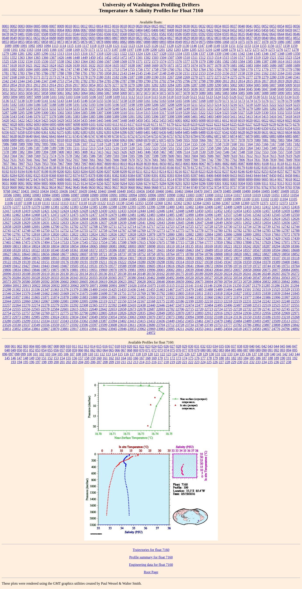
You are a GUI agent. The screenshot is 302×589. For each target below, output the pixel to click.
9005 (265, 179)
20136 (102, 274)
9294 (194, 183)
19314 (179, 262)
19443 (45, 266)
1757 (147, 69)
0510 (60, 34)
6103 (107, 124)
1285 (36, 53)
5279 (249, 109)
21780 (151, 293)
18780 (189, 254)
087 (245, 350)
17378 (208, 238)
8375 (84, 175)
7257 (202, 148)
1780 (296, 69)
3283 (162, 85)
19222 (122, 262)
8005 (92, 164)
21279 (256, 285)
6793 (186, 136)
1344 (249, 53)
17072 (285, 234)
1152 (239, 46)
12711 (112, 226)
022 (141, 346)
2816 (257, 81)
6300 (92, 128)
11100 (246, 199)
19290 (151, 262)
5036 (194, 89)
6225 (233, 124)
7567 (21, 156)
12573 (45, 219)
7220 (131, 148)
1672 (178, 65)
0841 (272, 38)
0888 (147, 42)
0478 (5, 34)
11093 (189, 199)
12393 (131, 207)
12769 (141, 230)
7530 (202, 152)
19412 (16, 266)
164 (123, 358)
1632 (92, 65)
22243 (276, 301)
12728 (208, 226)
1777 (272, 69)
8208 (115, 171)
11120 (92, 203)
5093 (6, 97)
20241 (247, 274)
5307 (99, 112)
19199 (93, 262)
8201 (68, 171)
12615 (189, 219)
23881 (64, 329)
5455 (170, 120)
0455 (257, 30)
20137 (112, 274)
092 (276, 350)
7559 (296, 152)
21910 (151, 297)
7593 (115, 156)
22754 (6, 313)
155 (68, 358)
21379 (74, 289)
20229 (237, 274)
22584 (54, 309)
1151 (232, 46)
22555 (16, 309)
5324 (217, 112)
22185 (170, 301)
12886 (228, 234)
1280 (13, 53)
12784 (256, 230)
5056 (29, 93)
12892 (256, 234)
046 (288, 346)
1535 (36, 61)
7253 (186, 148)
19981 (131, 270)
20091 (295, 270)
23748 (199, 325)
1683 (249, 65)
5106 (92, 97)
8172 (194, 167)
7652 (68, 160)
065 (111, 350)
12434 (131, 211)
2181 (107, 77)
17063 (276, 234)
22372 (103, 305)
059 (74, 350)
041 (258, 346)
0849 (280, 38)
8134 (44, 167)
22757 (26, 313)
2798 (202, 81)
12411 (256, 207)
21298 (6, 289)
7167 (272, 144)
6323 (186, 128)
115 (120, 354)
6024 (280, 120)
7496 (178, 152)
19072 (228, 258)
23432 (151, 321)
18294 (275, 246)
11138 (120, 203)
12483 (151, 215)
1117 (85, 46)
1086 (280, 42)
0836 (241, 38)
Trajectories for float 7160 (151, 550)
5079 (194, 93)
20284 (16, 278)
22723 (208, 309)
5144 (68, 101)
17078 (295, 234)
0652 (36, 38)
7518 (194, 152)
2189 (147, 77)
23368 (93, 321)
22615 (74, 309)
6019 (241, 120)
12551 (6, 219)
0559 (84, 34)
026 (166, 346)
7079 (249, 140)
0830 (194, 38)
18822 (256, 254)
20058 (247, 270)
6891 (21, 140)
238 (288, 362)
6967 (131, 140)
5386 (99, 116)
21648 (35, 293)
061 (86, 350)
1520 (265, 57)
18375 (103, 250)
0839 (257, 38)
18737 (122, 254)
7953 (45, 164)
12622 (256, 219)
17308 (141, 238)
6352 (272, 128)
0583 (170, 34)
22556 (26, 309)
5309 (115, 112)
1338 (210, 53)
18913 (55, 258)
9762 (265, 187)
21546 (6, 293)
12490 (189, 215)
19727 (256, 266)
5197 (123, 105)
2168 (13, 77)
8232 (217, 171)
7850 (296, 160)
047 (294, 346)
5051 (296, 89)
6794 (194, 136)
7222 (147, 148)
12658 (6, 226)
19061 (180, 258)
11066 (66, 199)
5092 (296, 93)
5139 (29, 101)
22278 (45, 305)
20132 (73, 274)
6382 (76, 132)
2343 (13, 81)
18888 (45, 258)
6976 (170, 140)
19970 (112, 270)
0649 (13, 38)
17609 (131, 242)
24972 (151, 333)
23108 (218, 317)
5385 (92, 116)
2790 (147, 81)
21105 (161, 285)
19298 (160, 262)
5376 (36, 116)
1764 (202, 69)
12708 (93, 226)
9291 (178, 183)
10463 (179, 191)
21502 (256, 289)
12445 (151, 211)
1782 (13, 73)
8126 (13, 167)
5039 (217, 89)
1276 (279, 50)
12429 (93, 211)
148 (25, 358)
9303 (233, 183)
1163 (29, 50)
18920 (64, 258)
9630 (29, 187)
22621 (83, 309)
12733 (237, 226)
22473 (179, 305)
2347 (44, 81)
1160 (6, 50)
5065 (92, 93)
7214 (99, 148)
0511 (68, 34)
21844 (285, 293)
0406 (154, 30)
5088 (265, 93)
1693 (21, 69)
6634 (288, 132)
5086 (249, 93)
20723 (237, 281)
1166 (53, 50)
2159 (249, 73)
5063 (76, 93)
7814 (249, 160)
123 (168, 354)
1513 (210, 57)
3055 (99, 85)
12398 (160, 207)
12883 (199, 234)
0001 (5, 26)
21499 (237, 289)
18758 (151, 254)
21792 (160, 293)
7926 (37, 164)
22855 (170, 313)
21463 (160, 289)
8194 (21, 171)
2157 (233, 73)
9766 (296, 187)
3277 (115, 85)
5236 (84, 109)
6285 (68, 128)
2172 (44, 77)
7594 (123, 156)
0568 (123, 34)
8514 (170, 179)
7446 (147, 152)
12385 (93, 207)
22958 (276, 313)
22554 (6, 309)
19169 (54, 262)
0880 (107, 42)
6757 (170, 136)
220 (178, 362)
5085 (241, 93)
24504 (227, 329)
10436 (63, 191)
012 (80, 346)
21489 (218, 289)
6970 (147, 140)
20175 (179, 274)
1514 (217, 57)
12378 (26, 207)
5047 (265, 89)
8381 (107, 175)
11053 (285, 195)
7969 (68, 164)
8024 (131, 164)
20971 (93, 285)
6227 (249, 124)
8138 (52, 167)
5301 (52, 112)
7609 (225, 156)
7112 (92, 144)
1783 (21, 73)
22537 (285, 305)
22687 (151, 309)
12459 (285, 211)
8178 (233, 167)
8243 (233, 171)
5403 (210, 116)
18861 (7, 258)
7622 (5, 160)
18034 (55, 246)
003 (25, 346)
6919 (68, 140)
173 (178, 358)
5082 (217, 93)
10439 (82, 191)
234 (264, 362)
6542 (225, 132)
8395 (186, 175)
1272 (248, 50)
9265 (131, 183)
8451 (280, 175)
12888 (237, 234)
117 (132, 354)
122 (162, 354)
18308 (6, 250)
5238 (99, 109)
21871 (45, 297)
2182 (115, 77)
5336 (5, 116)
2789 (139, 81)
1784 (29, 73)
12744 (295, 226)
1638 (131, 65)
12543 (266, 215)
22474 (189, 305)
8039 (147, 164)
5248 (178, 109)
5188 (52, 105)
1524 (296, 57)
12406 (208, 207)
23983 (160, 329)
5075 (162, 93)
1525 (5, 61)
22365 (93, 305)
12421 (45, 211)
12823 (83, 234)
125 (181, 354)
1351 (5, 57)
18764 (170, 254)
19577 (112, 266)
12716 (141, 226)
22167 (141, 301)
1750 (92, 69)
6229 (264, 124)
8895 (225, 179)
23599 (103, 325)
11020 (266, 195)
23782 (237, 325)
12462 (16, 215)
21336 (35, 289)
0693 (92, 38)
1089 (8, 46)
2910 (21, 85)
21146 (208, 285)
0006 (44, 26)
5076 (170, 93)
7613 (257, 156)
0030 (186, 26)
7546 (225, 152)
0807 (115, 38)
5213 (210, 105)
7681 (154, 160)
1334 (178, 53)
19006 (112, 258)
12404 (199, 207)
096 (4, 354)
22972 (6, 317)
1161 (14, 50)
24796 (285, 329)
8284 (13, 175)
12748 (26, 230)
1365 (36, 57)
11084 (123, 199)
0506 (29, 34)
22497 (237, 305)
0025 (154, 26)
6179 (170, 124)
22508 (247, 305)
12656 (285, 223)
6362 (52, 132)
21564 (16, 293)
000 (7, 346)
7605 (202, 156)
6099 (84, 124)
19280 (141, 262)
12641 (141, 223)
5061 (60, 93)
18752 (141, 254)
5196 (115, 105)
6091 (21, 124)
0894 (170, 42)
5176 (265, 101)
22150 (122, 301)
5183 (21, 105)
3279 (131, 85)
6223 (217, 124)
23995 (170, 329)
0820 (131, 38)
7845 (280, 160)
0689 (60, 38)
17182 (64, 238)
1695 (36, 69)
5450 (139, 120)
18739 (131, 254)
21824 (228, 293)
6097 (68, 124)
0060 (29, 30)
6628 (241, 132)
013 (86, 346)
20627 (131, 281)
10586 (7, 195)
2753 (60, 81)
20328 (35, 278)
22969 (285, 313)
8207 (107, 171)
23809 (285, 325)
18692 (74, 254)
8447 (265, 175)
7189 (52, 148)
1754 (123, 69)
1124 (139, 46)
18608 (295, 250)
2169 (21, 77)
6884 (280, 136)
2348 (52, 81)
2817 (265, 81)
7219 (123, 148)
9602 (21, 187)
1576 (178, 61)
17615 (141, 242)
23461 (199, 321)
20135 (93, 274)
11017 (237, 195)
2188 (139, 77)
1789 (68, 73)
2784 (99, 81)
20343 (74, 278)
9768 (6, 191)
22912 (208, 313)
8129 (29, 167)
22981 (26, 317)
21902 (131, 297)
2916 (68, 85)
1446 (68, 57)
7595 (131, 156)
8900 (257, 179)
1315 (76, 53)
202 (68, 362)
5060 (52, 93)
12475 (74, 215)
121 (156, 354)
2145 (139, 73)
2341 (296, 77)
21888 (93, 297)
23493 (256, 321)
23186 (266, 317)
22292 (74, 305)
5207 (162, 105)
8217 (186, 171)
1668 (147, 65)
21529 (285, 289)
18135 (189, 246)
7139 (123, 144)
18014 (26, 246)
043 (270, 346)
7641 (29, 160)
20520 (189, 278)
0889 (154, 42)
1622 (36, 65)
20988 (103, 285)
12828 (131, 234)
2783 (92, 81)
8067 (202, 164)
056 (56, 350)
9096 (52, 183)
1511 (194, 57)
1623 (44, 65)
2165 (288, 73)
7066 (202, 140)
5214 (217, 105)
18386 (112, 250)
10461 (169, 191)
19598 (131, 266)
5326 (233, 112)
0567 (115, 34)
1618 (13, 65)
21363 (54, 289)
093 (282, 350)
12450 (199, 211)
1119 (100, 46)
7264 (249, 148)
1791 (84, 73)
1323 (131, 53)
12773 (160, 230)
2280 (272, 77)
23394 (112, 321)
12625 (285, 219)
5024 (99, 89)
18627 (6, 254)
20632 (151, 281)
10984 (46, 195)
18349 (64, 250)
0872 (52, 42)
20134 (83, 274)
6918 (60, 140)
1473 (131, 57)
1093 (39, 46)
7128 (107, 144)
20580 (26, 281)
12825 (103, 234)
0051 (257, 26)
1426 (60, 57)
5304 (76, 112)
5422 (21, 120)
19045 (160, 258)
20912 (16, 285)
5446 (107, 120)
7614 (265, 156)
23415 (141, 321)
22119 (103, 301)
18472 (199, 250)
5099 (37, 97)
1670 (162, 65)
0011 (76, 26)
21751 (122, 293)
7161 (241, 144)
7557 (280, 152)
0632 (233, 34)
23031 (64, 317)
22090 (74, 301)
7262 (233, 148)
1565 (92, 61)
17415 (247, 238)
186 (258, 358)
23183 (256, 317)
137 (254, 354)
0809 (123, 38)
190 (282, 358)
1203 (177, 50)
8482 (76, 179)
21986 (266, 297)
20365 (112, 278)
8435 (241, 175)
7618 (280, 156)
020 (129, 346)
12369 (245, 203)
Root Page (151, 572)
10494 (256, 191)
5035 (186, 89)
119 (144, 354)
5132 (272, 97)
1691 (5, 69)
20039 (189, 270)
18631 (16, 254)
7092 (37, 144)
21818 (218, 293)
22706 (179, 309)
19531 (93, 266)
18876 (35, 258)
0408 (170, 30)
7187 (36, 148)
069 (135, 350)
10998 (171, 195)
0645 (288, 34)
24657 (266, 329)
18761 (160, 254)
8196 (29, 171)
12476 (83, 215)
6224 (225, 124)
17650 (151, 242)
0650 (21, 38)
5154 (92, 101)
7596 (139, 156)
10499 (284, 191)
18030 (45, 246)
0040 (241, 26)
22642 (103, 309)
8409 (225, 175)
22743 (276, 309)
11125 (111, 203)
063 (99, 350)
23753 (218, 325)
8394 (178, 175)
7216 (115, 148)
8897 (233, 179)
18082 (122, 246)
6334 (210, 128)
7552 (257, 152)
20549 (266, 278)
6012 (225, 120)
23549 (35, 325)
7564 (13, 156)
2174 (60, 77)
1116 (78, 46)
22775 (64, 313)
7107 (84, 144)
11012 (218, 195)
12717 (151, 226)
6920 (76, 140)
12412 (266, 207)
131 (217, 354)
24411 (208, 329)
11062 (37, 199)
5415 (265, 116)
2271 (202, 77)
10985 (55, 195)
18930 (74, 258)
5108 (108, 97)
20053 (228, 270)
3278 (123, 85)
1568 (115, 61)
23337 (54, 321)
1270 (232, 50)
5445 (99, 120)
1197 (130, 50)
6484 (178, 132)
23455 (189, 321)
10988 (84, 195)
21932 (170, 297)
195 (25, 362)
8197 (36, 171)
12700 (54, 226)
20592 (45, 281)
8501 (147, 179)
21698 (103, 293)
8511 (162, 179)
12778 (199, 230)
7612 (249, 156)
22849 (160, 313)
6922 (92, 140)
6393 (107, 132)
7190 (60, 148)
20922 (36, 285)
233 (258, 362)
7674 (147, 160)
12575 (54, 219)
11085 (132, 199)
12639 (122, 223)
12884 (208, 234)
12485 (170, 215)
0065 (68, 30)
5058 (44, 93)
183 (239, 358)
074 (166, 350)
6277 (5, 128)
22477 (199, 305)
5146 (84, 101)
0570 (139, 34)
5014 (29, 89)
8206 (99, 171)
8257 (280, 171)
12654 (266, 223)
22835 (141, 313)
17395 (237, 238)
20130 (64, 274)
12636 (93, 223)
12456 (256, 211)
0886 (131, 42)
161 (105, 358)
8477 (52, 179)
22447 (170, 305)
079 (197, 350)
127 (193, 354)
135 (242, 354)
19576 (103, 266)
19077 (237, 258)
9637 (60, 187)
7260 (217, 148)
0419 (186, 30)
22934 (237, 313)
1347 (272, 53)
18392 (131, 250)
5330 (265, 112)
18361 (74, 250)
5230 (36, 109)
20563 (285, 278)
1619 (21, 65)
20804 (256, 281)
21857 (16, 297)
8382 (115, 175)
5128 (248, 97)
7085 (296, 140)
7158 (217, 144)
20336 (64, 278)
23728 (179, 325)
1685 (265, 65)
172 (172, 358)
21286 (275, 285)
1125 (147, 46)
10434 (44, 191)
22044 (6, 301)
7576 (60, 156)
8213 (154, 171)
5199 (139, 105)
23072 (160, 317)
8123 (296, 164)
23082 (179, 317)
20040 (199, 270)
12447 (170, 211)
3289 (210, 85)
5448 (123, 120)
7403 (68, 152)
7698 (178, 160)
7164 (249, 144)
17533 (64, 242)
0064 (60, 30)
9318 (296, 183)
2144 (131, 73)
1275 (271, 50)
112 (102, 354)
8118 (280, 164)
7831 (257, 160)
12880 (170, 234)
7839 (272, 160)
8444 (257, 175)
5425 (44, 120)
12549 (285, 215)
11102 (265, 199)
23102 (208, 317)
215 (148, 362)
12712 (122, 226)
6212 (178, 124)
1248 (216, 50)
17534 (74, 242)
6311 (178, 128)
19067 (218, 258)
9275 (154, 183)
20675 (199, 281)
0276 (123, 30)
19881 (74, 270)
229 (233, 362)
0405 (147, 30)
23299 (26, 321)
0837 (249, 38)
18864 (26, 258)
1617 (5, 65)
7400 (60, 152)
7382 (21, 152)
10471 (207, 191)
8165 (162, 167)
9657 (115, 187)
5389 (115, 116)
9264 (123, 183)
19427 (26, 266)
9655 (107, 187)
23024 (54, 317)
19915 (83, 270)
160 (99, 358)
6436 (162, 132)
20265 (275, 274)
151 (44, 358)
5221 (265, 105)
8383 (123, 175)
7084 (288, 140)
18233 (237, 246)
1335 (186, 53)
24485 (218, 329)
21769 (141, 293)
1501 (139, 57)
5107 (100, 97)
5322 (202, 112)
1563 (76, 61)
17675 (160, 242)
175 (190, 358)
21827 (237, 293)
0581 (154, 34)
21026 (132, 285)
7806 (241, 160)
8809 (194, 179)
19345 (218, 262)
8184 (272, 167)
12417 (6, 211)
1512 (202, 57)
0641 (257, 34)
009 (62, 346)
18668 (54, 254)
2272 (210, 77)
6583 (233, 132)
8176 (225, 167)
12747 (16, 230)
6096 (60, 124)
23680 (151, 325)
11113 (64, 203)
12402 (189, 207)
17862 (228, 242)
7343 (257, 148)
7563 (5, 156)
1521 (272, 57)
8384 (131, 175)
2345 (29, 81)
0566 (107, 34)
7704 (202, 160)
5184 (29, 105)
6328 (194, 128)
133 (230, 354)
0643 (272, 34)
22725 (228, 309)
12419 (26, 211)
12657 (295, 223)
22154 (131, 301)
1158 (286, 46)
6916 (44, 140)
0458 (280, 30)
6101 (92, 124)
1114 (62, 46)
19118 (295, 258)
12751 (54, 230)
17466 (16, 242)
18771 (179, 254)
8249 (249, 171)
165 (129, 358)
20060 (256, 270)
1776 (265, 69)
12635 (83, 223)
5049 (280, 89)
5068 (115, 93)
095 (294, 350)
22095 (83, 301)
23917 (74, 329)
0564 (92, 34)
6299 (84, 128)
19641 (189, 266)
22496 (228, 305)
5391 (131, 116)
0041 (249, 26)
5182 (13, 105)
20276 (6, 278)
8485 (92, 179)
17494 (45, 242)
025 (160, 346)
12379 (35, 207)
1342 (241, 53)
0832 (210, 38)
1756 (139, 69)
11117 (73, 203)
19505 (74, 266)
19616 (170, 266)
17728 (189, 242)
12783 (247, 230)
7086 (5, 144)
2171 (36, 77)
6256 (280, 124)
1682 (241, 65)
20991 (113, 285)
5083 (225, 93)
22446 (160, 305)
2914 (52, 85)
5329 (257, 112)
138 (260, 354)
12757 (93, 230)
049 (13, 350)
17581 (112, 242)
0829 (186, 38)
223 (197, 362)
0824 (162, 38)
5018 (60, 89)
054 (44, 350)
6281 (36, 128)
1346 (265, 53)
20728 (247, 281)
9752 (210, 187)
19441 (35, 266)
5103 (69, 97)
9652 (99, 187)
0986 (217, 42)
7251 (170, 148)
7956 (52, 164)
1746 (60, 69)
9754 (217, 187)
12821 (64, 234)
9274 (147, 183)
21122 (179, 285)
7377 (296, 148)
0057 (5, 30)
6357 (13, 132)
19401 (295, 262)
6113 (115, 124)
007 (50, 346)
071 (148, 350)
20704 (228, 281)
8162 (139, 167)
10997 (161, 195)
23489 (247, 321)
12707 (83, 226)
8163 (147, 167)
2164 (280, 73)
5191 (76, 105)
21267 (246, 285)
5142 (52, 101)
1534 (29, 61)
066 (117, 350)
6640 (29, 136)
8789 (178, 179)
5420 (5, 120)
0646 (296, 34)
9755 (225, 187)
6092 (29, 124)
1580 (210, 61)
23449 (170, 321)
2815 (249, 81)
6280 (29, 128)
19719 (247, 266)
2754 (68, 81)
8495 (115, 179)
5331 (272, 112)
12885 (218, 234)
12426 (74, 211)
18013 (16, 246)
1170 (84, 50)
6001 (178, 120)
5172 (233, 101)
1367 (52, 57)
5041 (233, 89)
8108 (265, 164)
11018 (247, 195)
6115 (123, 124)
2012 (115, 73)
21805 (179, 293)
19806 (6, 270)
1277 (287, 50)
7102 (68, 144)
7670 (131, 160)
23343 (64, 321)
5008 (280, 85)
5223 (280, 105)
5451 (147, 120)
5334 (296, 112)
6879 (249, 136)
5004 (249, 85)
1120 (108, 46)
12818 (35, 234)
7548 (241, 152)
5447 (115, 120)
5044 (241, 89)
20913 (26, 285)
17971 (285, 242)
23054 (112, 317)
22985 (35, 317)
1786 (44, 73)
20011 (179, 270)
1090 (15, 46)
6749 (107, 136)
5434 (76, 120)
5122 (201, 97)
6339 (249, 128)
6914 (29, 140)
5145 (76, 101)
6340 (257, 128)
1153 (247, 46)
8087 (241, 164)
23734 (189, 325)
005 (37, 346)
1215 (200, 50)
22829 (131, 313)
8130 (36, 167)
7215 (107, 148)
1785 (36, 73)
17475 (26, 242)
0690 (68, 38)
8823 (210, 179)
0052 (265, 26)
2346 (36, 81)
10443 (102, 191)
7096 (52, 144)
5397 (162, 116)
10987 (75, 195)
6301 (99, 128)
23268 (295, 317)
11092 (179, 199)
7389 (36, 152)
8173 (202, 167)
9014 (272, 179)
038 (239, 346)
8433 (233, 175)
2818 (272, 81)
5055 (21, 93)
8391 (154, 175)
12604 (83, 219)
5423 (29, 120)
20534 (237, 278)
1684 (257, 65)
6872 (217, 136)
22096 (93, 301)
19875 (54, 270)
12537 (228, 215)
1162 (22, 50)
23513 (285, 321)
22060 (26, 301)
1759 (162, 69)
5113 (139, 97)
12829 (141, 234)
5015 (36, 89)
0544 (76, 34)
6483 (170, 132)
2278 (257, 77)
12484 (160, 215)
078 (190, 350)
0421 (202, 30)
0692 (84, 38)
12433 (122, 211)
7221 (139, 148)
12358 (148, 203)
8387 (139, 175)
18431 (160, 250)
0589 (186, 34)
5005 (257, 85)
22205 (199, 301)
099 (23, 354)
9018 (288, 179)
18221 (227, 246)
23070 (151, 317)
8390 (147, 175)
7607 (217, 156)
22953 (256, 313)
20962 (74, 285)
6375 (60, 132)
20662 (189, 281)
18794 (199, 254)
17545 (83, 242)
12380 (45, 207)
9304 (241, 183)
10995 (142, 195)
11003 (190, 195)
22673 (131, 309)
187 (264, 358)
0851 (288, 38)
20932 (55, 285)
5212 (202, 105)
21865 (35, 297)
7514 (186, 152)
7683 (162, 160)
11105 (293, 199)
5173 (241, 101)
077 (184, 350)
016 (105, 346)
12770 (151, 230)
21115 (170, 285)
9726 (170, 187)
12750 (45, 230)
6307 (147, 128)
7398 (52, 152)
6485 (186, 132)
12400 (170, 207)
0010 (68, 26)
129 (205, 354)
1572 (147, 61)
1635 (115, 65)
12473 (64, 215)
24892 (295, 329)
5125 (225, 97)
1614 (280, 61)
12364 (197, 203)
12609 (131, 219)
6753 (139, 136)
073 (160, 350)
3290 (217, 85)
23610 (122, 325)
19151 (45, 262)
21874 (54, 297)
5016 (44, 89)
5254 (217, 109)
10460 (159, 191)
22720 (199, 309)
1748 (76, 69)
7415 (99, 152)
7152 (170, 144)
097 (11, 354)
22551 (295, 305)
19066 (209, 258)
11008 (209, 195)
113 (108, 354)
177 (203, 358)
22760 (35, 313)
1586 (257, 61)
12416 (295, 207)
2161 (257, 73)
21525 (276, 289)
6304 (123, 128)
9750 (202, 187)
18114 (179, 246)
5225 (296, 105)
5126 (232, 97)
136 (248, 354)
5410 (225, 116)
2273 (217, 77)
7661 (92, 160)
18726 (112, 254)
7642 (36, 160)
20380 (131, 278)
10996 (152, 195)
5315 (147, 112)
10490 (246, 191)
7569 (36, 156)
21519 (266, 289)
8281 (5, 175)
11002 (180, 195)
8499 (139, 179)
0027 (162, 26)
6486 (194, 132)
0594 (217, 34)
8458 (288, 175)
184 (245, 358)
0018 (123, 26)
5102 (61, 97)
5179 (288, 101)
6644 (60, 136)
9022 (296, 179)
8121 (288, 164)
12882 (189, 234)
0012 (84, 26)
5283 (280, 109)
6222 (209, 124)
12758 (103, 230)
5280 (257, 109)
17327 (160, 238)
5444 (92, 120)
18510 (218, 250)
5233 (60, 109)
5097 (29, 97)
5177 (272, 101)
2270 (194, 77)
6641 (36, 136)
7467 (162, 152)
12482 (141, 215)
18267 (256, 246)
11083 (113, 199)
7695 (170, 160)
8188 (288, 167)
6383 (84, 132)
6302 (107, 128)
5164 (170, 101)
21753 (131, 293)
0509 (52, 34)
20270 (285, 274)
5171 (225, 101)
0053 (272, 26)
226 (215, 362)
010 (68, 346)
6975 (162, 140)
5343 (13, 116)
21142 (198, 285)
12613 (170, 219)
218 (166, 362)
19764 (295, 266)
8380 (99, 175)
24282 (189, 329)
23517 (295, 321)
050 (19, 350)
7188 (44, 148)
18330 (45, 250)
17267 (112, 238)
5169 (210, 101)
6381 (68, 132)
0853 (5, 42)
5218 (249, 105)
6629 (249, 132)
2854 (13, 85)
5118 (170, 97)
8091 (257, 164)
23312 (35, 321)
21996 (276, 297)
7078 (241, 140)
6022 (265, 120)
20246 (256, 274)
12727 (199, 226)
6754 (147, 136)
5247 (170, 109)
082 (215, 350)
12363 (187, 203)
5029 (139, 89)
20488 (160, 278)
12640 (131, 223)
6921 (84, 140)
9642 (68, 187)
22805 (103, 313)
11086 (142, 199)
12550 (295, 215)
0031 (194, 26)
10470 (198, 191)
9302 (225, 183)
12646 (189, 223)
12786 (276, 230)
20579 (16, 281)
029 (184, 346)
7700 (194, 160)
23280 (6, 321)
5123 (209, 97)
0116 (107, 30)
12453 (228, 211)
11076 (94, 199)
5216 (233, 105)
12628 (16, 223)
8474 (36, 179)
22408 (122, 305)
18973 (93, 258)
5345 (21, 116)
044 (276, 346)
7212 (84, 148)
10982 (27, 195)
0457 (272, 30)
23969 (151, 329)
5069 (123, 93)
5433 (68, 120)
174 (184, 358)
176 (197, 358)
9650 (92, 187)
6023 (272, 120)
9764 (280, 187)
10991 (113, 195)
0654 (44, 38)
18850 (285, 254)
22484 (208, 305)
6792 (178, 136)
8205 (92, 171)
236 (276, 362)
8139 (60, 167)
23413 (131, 321)
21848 (6, 297)
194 (19, 362)
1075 (241, 42)
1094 (47, 46)
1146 (193, 46)
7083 (280, 140)
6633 (280, 132)
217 (160, 362)
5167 (194, 101)
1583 (233, 61)
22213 (218, 301)
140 (272, 354)
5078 (186, 93)
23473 (208, 321)
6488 (202, 132)
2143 (123, 73)
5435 (84, 120)
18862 (16, 258)
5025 (107, 89)
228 (227, 362)
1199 (145, 50)
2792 (162, 81)
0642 (265, 34)
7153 (178, 144)
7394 (44, 152)
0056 (296, 26)
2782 (84, 81)
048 (7, 350)
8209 (123, 171)
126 (187, 354)
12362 (177, 203)
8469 (21, 179)
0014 (99, 26)
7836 (265, 160)
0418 (178, 30)
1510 (186, 57)
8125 (5, 167)
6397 (131, 132)
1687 (280, 65)
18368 (83, 250)
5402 (202, 116)
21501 (247, 289)
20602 (64, 281)
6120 (146, 124)
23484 (237, 321)
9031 (5, 183)
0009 (60, 26)
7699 (186, 160)
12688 (26, 226)
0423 (217, 30)
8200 (60, 171)
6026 (296, 120)
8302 (29, 175)
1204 (185, 50)
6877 (241, 136)
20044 (218, 270)
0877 (92, 42)
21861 (26, 297)
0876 (84, 42)
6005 (194, 120)
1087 (288, 42)
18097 (141, 246)
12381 (54, 207)
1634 (107, 65)
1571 (139, 61)
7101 (60, 144)
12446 (160, 211)
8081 (218, 164)
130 (211, 354)
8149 (107, 167)
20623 (122, 281)
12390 (122, 207)
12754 (74, 230)
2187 (131, 77)
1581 (217, 61)
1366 (44, 57)
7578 (68, 156)
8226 (210, 171)
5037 (202, 89)
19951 (93, 270)
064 (105, 350)
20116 (54, 274)
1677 (210, 65)
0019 (131, 26)
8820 (202, 179)
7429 (131, 152)
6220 (201, 124)
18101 (160, 246)
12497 (218, 215)
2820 (288, 81)
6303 (115, 128)
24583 (256, 329)
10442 (92, 191)
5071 (131, 93)
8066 (194, 164)
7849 (288, 160)
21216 (227, 285)
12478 (103, 215)
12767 (122, 230)
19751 (285, 266)
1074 (233, 42)
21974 (237, 297)
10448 (111, 191)
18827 (266, 254)
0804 (99, 38)
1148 (209, 46)
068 (129, 350)
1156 (270, 46)
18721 (103, 254)
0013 (92, 26)
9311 (265, 183)
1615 (288, 61)
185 (252, 358)
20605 (83, 281)
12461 (6, 215)
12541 (247, 215)
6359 (29, 132)
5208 (170, 105)
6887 (296, 136)
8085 (233, 164)
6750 (115, 136)
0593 (210, 34)
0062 (44, 30)
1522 (280, 57)
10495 (265, 191)
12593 (74, 219)
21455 (151, 289)
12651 (237, 223)
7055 (186, 140)
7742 (210, 160)
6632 (272, 132)
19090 (257, 258)
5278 (241, 109)
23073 (170, 317)
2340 (288, 77)
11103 (274, 199)
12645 (179, 223)
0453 (241, 30)
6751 (123, 136)
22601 (64, 309)
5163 (162, 101)
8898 (241, 179)
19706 (228, 266)
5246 (162, 109)
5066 (99, 93)
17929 (266, 242)
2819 (280, 81)
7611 (241, 156)
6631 (265, 132)
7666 (115, 160)
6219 (194, 124)
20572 (295, 278)
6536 (210, 132)
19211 (103, 262)
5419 (296, 116)
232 (252, 362)
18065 (93, 246)
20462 (151, 278)
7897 (21, 164)
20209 (208, 274)
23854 (26, 329)
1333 (170, 53)
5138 (21, 101)
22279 (54, 305)
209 (111, 362)
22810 (112, 313)
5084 (233, 93)
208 (105, 362)
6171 (154, 124)
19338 (208, 262)
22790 (83, 313)
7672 (139, 160)
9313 (280, 183)
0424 (225, 30)
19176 (64, 262)
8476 (44, 179)
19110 (285, 258)
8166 (170, 167)
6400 (139, 132)
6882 (265, 136)
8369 (60, 175)
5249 (186, 109)
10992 (123, 195)
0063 (52, 30)
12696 (45, 226)
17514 (54, 242)
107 (72, 354)
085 (233, 350)
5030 (147, 89)
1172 (99, 50)
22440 (151, 305)
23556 (45, 325)
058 (68, 350)
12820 (54, 234)
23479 (218, 321)
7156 (201, 144)
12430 (103, 211)
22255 (295, 301)
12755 (83, 230)
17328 (170, 238)
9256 (99, 183)
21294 (294, 285)
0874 (68, 42)
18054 (74, 246)
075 (172, 350)
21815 (208, 293)
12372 (273, 203)
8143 (76, 167)
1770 (249, 69)
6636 (296, 132)
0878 (99, 42)
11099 (237, 199)
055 (50, 350)
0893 (162, 42)
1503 (154, 57)
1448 (76, 57)
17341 (189, 238)
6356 (5, 132)
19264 (131, 262)
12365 (206, 203)
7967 (60, 164)
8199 (52, 171)
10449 (121, 191)
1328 (162, 53)
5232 (52, 109)
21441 (141, 289)
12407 (218, 207)
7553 (265, 152)
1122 (123, 46)
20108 (26, 274)
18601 (285, 250)
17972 (295, 242)
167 (141, 358)
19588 (122, 266)
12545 (276, 215)
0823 (154, 38)
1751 (99, 69)
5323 (210, 112)
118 (138, 354)
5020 (76, 89)
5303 (68, 112)
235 (270, 362)
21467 (170, 289)
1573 (154, 61)
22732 (247, 309)
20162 (160, 274)
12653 (256, 223)
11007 (199, 195)
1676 (202, 65)
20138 (122, 274)
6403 (154, 132)
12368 (235, 203)
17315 (151, 238)
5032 (162, 89)
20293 (26, 278)
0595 (225, 34)
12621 (247, 219)
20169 (170, 274)
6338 (241, 128)
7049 (178, 140)
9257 (107, 183)
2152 (194, 73)
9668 (154, 187)
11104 (283, 199)
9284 (162, 183)
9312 (272, 183)
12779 (208, 230)
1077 (257, 42)
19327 (199, 262)
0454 (249, 30)
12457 (266, 211)
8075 (210, 164)
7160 (233, 144)
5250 (194, 109)
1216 (208, 50)
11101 (255, 199)
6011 (217, 120)
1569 (123, 61)
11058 (28, 199)
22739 (256, 309)
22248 (285, 301)
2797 (194, 81)
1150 (224, 46)
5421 (13, 120)
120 (150, 354)
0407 (162, 30)
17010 (266, 234)
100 (29, 354)
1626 (68, 65)
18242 (247, 246)
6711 (68, 136)
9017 (280, 179)
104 (53, 354)
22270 (26, 305)
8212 (147, 171)
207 (99, 362)
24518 (237, 329)
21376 (64, 289)
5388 (107, 116)
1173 (107, 50)
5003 (241, 85)
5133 (280, 97)
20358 (103, 278)
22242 (266, 301)
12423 (54, 211)
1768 (233, 69)
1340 (225, 53)
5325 (225, 112)
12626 (295, 219)
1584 (241, 61)
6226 (241, 124)
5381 (68, 116)
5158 (123, 101)
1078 (265, 42)
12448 (179, 211)
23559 (54, 325)
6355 (296, 128)
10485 (227, 191)
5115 (154, 97)
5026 (115, 89)
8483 (84, 179)
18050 (64, 246)
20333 (54, 278)
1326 (147, 53)
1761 (178, 69)
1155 (263, 46)
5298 (29, 112)
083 (221, 350)
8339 (44, 175)
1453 (115, 57)
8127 (21, 167)
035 (221, 346)
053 (37, 350)
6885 (288, 136)
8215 (170, 171)
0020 (139, 26)
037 (233, 346)
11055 (9, 199)
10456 (140, 191)
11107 (18, 203)
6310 (170, 128)
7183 (5, 148)
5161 (147, 101)
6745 (76, 136)
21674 (74, 293)
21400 (93, 289)
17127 (16, 238)
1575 (170, 61)
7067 (210, 140)
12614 (179, 219)
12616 (199, 219)
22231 (247, 301)
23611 (131, 325)
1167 (60, 50)
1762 (186, 69)
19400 (285, 262)
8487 (107, 179)
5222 (272, 105)
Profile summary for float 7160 (151, 557)
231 (245, 362)
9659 (123, 187)
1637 (123, 65)
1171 (91, 50)
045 (282, 346)
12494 (199, 215)
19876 (64, 270)
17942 (276, 242)
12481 (131, 215)
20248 (266, 274)
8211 (139, 171)
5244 (147, 109)
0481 (21, 34)
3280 (139, 85)
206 (92, 362)
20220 (218, 274)
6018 (233, 120)
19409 (6, 266)
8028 (139, 164)
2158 (241, 73)
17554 (103, 242)
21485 (199, 289)
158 (86, 358)
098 (17, 354)
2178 (84, 77)
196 (31, 362)
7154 (186, 144)
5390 (123, 116)
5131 (264, 97)
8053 (178, 164)
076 (178, 350)
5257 (233, 109)
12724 (179, 226)
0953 (186, 42)
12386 (103, 207)
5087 (257, 93)
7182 (296, 144)
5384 (84, 116)
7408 (84, 152)
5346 (29, 116)
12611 (151, 219)
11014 (228, 195)
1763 (194, 69)
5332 (280, 112)
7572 (44, 156)
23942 (103, 329)
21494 (228, 289)
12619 (228, 219)
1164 (37, 50)
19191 (83, 262)
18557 (247, 250)
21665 (54, 293)
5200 (147, 105)
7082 (272, 140)
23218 (285, 317)
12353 (139, 203)
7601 (178, 156)
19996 (151, 270)
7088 (13, 144)
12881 (179, 234)
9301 (217, 183)
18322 (35, 250)
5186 (36, 105)
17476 (35, 242)
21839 (276, 293)
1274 (263, 50)
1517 (241, 57)
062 (92, 350)
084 (227, 350)
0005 (36, 26)
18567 (256, 250)
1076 (249, 42)
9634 (52, 187)
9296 (202, 183)
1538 (60, 61)
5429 (60, 120)
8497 (123, 179)
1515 (225, 57)
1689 (296, 65)
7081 (265, 140)
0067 (84, 30)
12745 (6, 230)
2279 (265, 77)
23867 (45, 329)
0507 (36, 34)
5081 (210, 93)
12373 (283, 203)
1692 (13, 69)
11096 (208, 199)
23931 (84, 329)
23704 (160, 325)
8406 (210, 175)
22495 (218, 305)
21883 (83, 297)
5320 (186, 112)
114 (114, 354)
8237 (225, 171)
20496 (179, 278)
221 (184, 362)
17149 (26, 238)
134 (236, 354)
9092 (29, 183)
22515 (256, 305)
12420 (35, 211)
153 (56, 358)
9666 (147, 187)
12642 (151, 223)
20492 (170, 278)
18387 (122, 250)
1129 (178, 46)
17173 (54, 238)
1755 (131, 69)
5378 (52, 116)
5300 (44, 112)
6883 (272, 136)
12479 (112, 215)
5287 (5, 112)
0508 (44, 34)
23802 (256, 325)
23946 (122, 329)
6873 (225, 136)
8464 (5, 179)
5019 (68, 89)
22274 (35, 305)
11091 (170, 199)
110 (90, 354)
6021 (257, 120)
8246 (241, 171)
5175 (257, 101)
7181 (288, 144)
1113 (55, 46)
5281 (265, 109)
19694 (218, 266)
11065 (56, 199)
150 (37, 358)
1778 (280, 69)
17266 (103, 238)
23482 (228, 321)
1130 (185, 46)
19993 (141, 270)
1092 (31, 46)
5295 (21, 112)
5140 (36, 101)
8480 (60, 179)
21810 (189, 293)
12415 (285, 207)
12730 (228, 226)
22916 (218, 313)
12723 (170, 226)
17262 (93, 238)
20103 (16, 274)
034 (215, 346)
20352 (83, 278)
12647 (199, 223)
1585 (249, 61)
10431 (25, 191)
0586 (178, 34)
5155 (99, 101)
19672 (208, 266)
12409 (237, 207)
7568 (29, 156)
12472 (54, 215)
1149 (216, 46)
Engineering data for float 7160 (151, 565)
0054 (280, 26)
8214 (162, 171)
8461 (296, 175)
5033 (170, 89)
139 (266, 354)
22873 (189, 313)
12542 (256, 215)
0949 (178, 42)
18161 (198, 246)
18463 (189, 250)
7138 (115, 144)
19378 (266, 262)
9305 (249, 183)
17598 (122, 242)
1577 (186, 61)
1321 (115, 53)
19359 (247, 262)
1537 (52, 61)
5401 (194, 116)
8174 (210, 167)
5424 (36, 120)
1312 (52, 53)
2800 (217, 81)
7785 (225, 160)
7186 (29, 148)
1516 (233, 57)
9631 (36, 187)
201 (62, 362)
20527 (208, 278)
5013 (21, 89)
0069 (99, 30)
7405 (76, 152)
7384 (29, 152)
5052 (5, 93)
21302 (16, 289)
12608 (122, 219)
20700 (218, 281)
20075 (266, 270)
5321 (194, 112)
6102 (100, 124)
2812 (225, 81)
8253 (265, 171)
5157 (115, 101)
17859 (218, 242)
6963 (123, 140)
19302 (170, 262)
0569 (131, 34)
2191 (162, 77)
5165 (178, 101)
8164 (154, 167)
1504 (162, 57)
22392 (112, 305)
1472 (123, 57)
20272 (295, 274)
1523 (288, 57)
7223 (154, 148)
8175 (217, 167)
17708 (170, 242)
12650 (228, 223)
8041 (155, 164)
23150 (247, 317)
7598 (154, 156)
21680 (93, 293)
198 (44, 362)
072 (154, 350)
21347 (45, 289)
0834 (225, 38)
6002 (186, 120)
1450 (92, 57)
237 (282, 362)
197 (37, 362)
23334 (45, 321)
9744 (186, 187)
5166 (186, 101)
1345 (257, 53)
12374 (293, 203)
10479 (217, 191)
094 (288, 350)
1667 (139, 65)
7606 (210, 156)
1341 (233, 53)
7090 (29, 144)
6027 (5, 124)
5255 (225, 109)
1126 (154, 46)
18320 (16, 250)
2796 (186, 81)
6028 (13, 124)
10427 (15, 191)
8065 (186, 164)
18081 (112, 246)
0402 (131, 30)
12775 (179, 230)
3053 (84, 85)
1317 (92, 53)
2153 (202, 73)
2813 (233, 81)
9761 (257, 187)
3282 (154, 85)
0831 (202, 38)
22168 (151, 301)
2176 (76, 77)
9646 (84, 187)
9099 (60, 183)
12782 (237, 230)
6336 (225, 128)
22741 (266, 309)
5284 (288, 109)
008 (56, 346)
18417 (151, 250)
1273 (255, 50)
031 (197, 346)
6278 (13, 128)
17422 (256, 238)
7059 (194, 140)
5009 (288, 85)
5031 (154, 89)
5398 (170, 116)
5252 (210, 109)
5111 (124, 97)
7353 (288, 148)
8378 (92, 175)
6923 (99, 140)
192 (294, 358)
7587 (99, 156)
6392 (99, 132)
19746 (276, 266)
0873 (60, 42)
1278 (295, 50)
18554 (237, 250)
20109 (35, 274)
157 (80, 358)
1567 (107, 61)
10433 (34, 191)
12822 (74, 234)
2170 (29, 77)
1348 (280, 53)
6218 (186, 124)
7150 (154, 144)
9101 (68, 183)
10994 (132, 195)
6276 (296, 124)
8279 (296, 171)
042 (264, 346)
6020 (249, 120)
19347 (228, 262)
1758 (154, 69)
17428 (266, 238)
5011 (5, 89)
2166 (296, 73)
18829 (276, 254)
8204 (84, 171)
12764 (112, 230)
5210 (186, 105)
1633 (99, 65)
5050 (288, 89)
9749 (194, 187)
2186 (123, 77)
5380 (60, 116)
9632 (44, 187)
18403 (141, 250)
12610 (141, 219)
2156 (225, 73)
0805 (107, 38)
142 (285, 354)
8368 (52, 175)
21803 (170, 293)
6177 (162, 124)
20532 (228, 278)
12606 (103, 219)
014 (92, 346)
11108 (27, 203)
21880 (74, 297)
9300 (210, 183)
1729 (52, 69)
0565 (99, 34)
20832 (266, 281)
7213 (92, 148)
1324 (139, 53)
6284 (60, 128)
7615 (272, 156)
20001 (160, 270)
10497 (275, 191)
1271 (240, 50)
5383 (76, 116)
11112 (55, 203)
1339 (217, 53)
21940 (189, 297)
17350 (199, 238)
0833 (217, 38)
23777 (228, 325)
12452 (218, 211)
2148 (162, 73)
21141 (189, 285)
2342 (5, 81)
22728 (237, 309)
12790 (6, 234)
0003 (21, 26)
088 (252, 350)
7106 (76, 144)
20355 (93, 278)
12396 (151, 207)
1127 (162, 46)
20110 (45, 274)
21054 (141, 285)
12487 (179, 215)
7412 (92, 152)
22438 (141, 305)
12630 (35, 223)
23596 (83, 325)
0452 (233, 30)
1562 (68, 61)
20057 (237, 270)
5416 (272, 116)
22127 (112, 301)
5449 (131, 120)
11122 (101, 203)
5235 (76, 109)
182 (233, 358)
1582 (225, 61)
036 (227, 346)
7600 (170, 156)
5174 (249, 101)
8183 (265, 167)
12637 (103, 223)
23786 (247, 325)
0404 (139, 30)
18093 (132, 246)
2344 (21, 81)
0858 (44, 42)
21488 (208, 289)
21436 (131, 289)
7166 (264, 144)
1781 (5, 73)
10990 (103, 195)
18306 (295, 246)
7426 (123, 152)
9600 (13, 187)
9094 (36, 183)
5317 (162, 112)
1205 (192, 50)
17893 (237, 242)
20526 (199, 278)
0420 (194, 30)
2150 (178, 73)
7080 (257, 140)
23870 (55, 329)
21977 (247, 297)
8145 (92, 167)
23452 (179, 321)
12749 (35, 230)
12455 (247, 211)
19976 (122, 270)
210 (117, 362)
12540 (237, 215)
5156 (107, 101)
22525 (276, 305)
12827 (122, 234)
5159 (131, 101)
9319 (5, 187)
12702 (74, 226)
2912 (36, 85)
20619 (103, 281)
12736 (256, 226)
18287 (266, 246)
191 (288, 358)
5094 (13, 97)
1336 (194, 53)
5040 (225, 89)
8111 (273, 164)
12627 (6, 223)
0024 (147, 26)
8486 (99, 179)
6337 (233, 128)
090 (264, 350)
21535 (295, 289)
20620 (112, 281)
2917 (76, 85)
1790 (76, 73)
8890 (217, 179)
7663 (99, 160)
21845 (295, 293)
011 (74, 346)
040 (252, 346)
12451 (208, 211)
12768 (131, 230)
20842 (285, 281)
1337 (202, 53)
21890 (103, 297)
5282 (272, 109)
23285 (16, 321)
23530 (16, 325)
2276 (241, 77)
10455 (131, 191)
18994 (103, 258)
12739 (266, 226)
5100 (45, 97)
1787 (52, 73)
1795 (99, 73)
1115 (70, 46)
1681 (233, 65)
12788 (295, 230)
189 (276, 358)
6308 (154, 128)
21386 (83, 289)
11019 (256, 195)
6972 (154, 140)
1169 (76, 50)
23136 (237, 317)
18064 (84, 246)
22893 (199, 313)
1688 (288, 65)
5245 (154, 109)
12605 (93, 219)
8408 (217, 175)
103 (47, 354)
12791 (16, 234)
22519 (266, 305)
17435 (285, 238)
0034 (217, 26)
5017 (52, 89)
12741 (276, 226)
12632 (54, 223)
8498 (131, 179)
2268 (178, 77)
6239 (272, 124)
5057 (36, 93)
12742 (285, 226)
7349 (272, 148)
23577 (64, 325)
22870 (179, 313)
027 (172, 346)
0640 (249, 34)
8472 (29, 179)
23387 (103, 321)
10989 (94, 195)
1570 (131, 61)
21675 (83, 293)
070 (141, 350)
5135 (295, 97)
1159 (294, 46)
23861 (35, 329)
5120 (185, 97)
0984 (210, 42)
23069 (141, 317)
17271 (122, 238)
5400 (186, 116)
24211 (180, 329)
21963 (218, 297)
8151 (115, 167)
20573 (6, 281)
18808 (218, 254)
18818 (228, 254)
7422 (107, 152)
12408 (228, 207)
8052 (170, 164)
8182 (257, 167)
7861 (13, 164)
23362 (83, 321)
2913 (44, 85)
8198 (44, 171)
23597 (93, 325)
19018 (141, 258)
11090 (160, 199)
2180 (99, 77)
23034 (74, 317)
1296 (44, 53)
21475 (179, 289)
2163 (272, 73)
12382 (64, 207)
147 (19, 358)
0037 (233, 26)
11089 (151, 199)
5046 (257, 89)
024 (154, 346)
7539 (210, 152)
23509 (276, 321)
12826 (112, 234)
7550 (249, 152)
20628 (141, 281)
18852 (295, 254)
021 (135, 346)
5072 (139, 93)
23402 (122, 321)
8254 (272, 171)
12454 (237, 211)
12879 (160, 234)
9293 (186, 183)
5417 (280, 116)
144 (297, 354)
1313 (60, 53)
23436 (160, 321)
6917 (52, 140)
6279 (21, 128)
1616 (296, 61)
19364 (256, 262)
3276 (107, 85)
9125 (76, 183)
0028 (170, 26)
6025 (288, 120)
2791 (154, 81)
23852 (16, 329)
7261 (225, 148)
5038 (210, 89)
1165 (45, 50)
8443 (249, 175)
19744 (266, 266)
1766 (217, 69)
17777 (208, 242)
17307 (131, 238)
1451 (99, 57)
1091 (23, 46)
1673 (186, 65)
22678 (141, 309)
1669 (154, 65)
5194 (99, 105)
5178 (280, 101)
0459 (288, 30)
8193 (13, 171)
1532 (21, 61)
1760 (170, 69)
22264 (16, 305)
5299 (36, 112)
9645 (76, 187)
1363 (21, 57)
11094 (198, 199)
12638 (112, 223)
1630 (76, 65)
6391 (92, 132)
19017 (132, 258)
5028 (131, 89)
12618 (218, 219)
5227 (13, 109)
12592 (64, 219)
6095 (52, 124)
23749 (208, 325)
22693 (160, 309)
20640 (160, 281)
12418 (16, 211)
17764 (199, 242)
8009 (107, 164)
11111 (46, 203)
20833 (276, 281)
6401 (147, 132)
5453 (162, 120)
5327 (241, 112)
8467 (13, 179)
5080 (202, 93)
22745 (285, 309)
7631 (13, 160)
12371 (264, 203)
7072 (217, 140)
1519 (257, 57)
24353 (199, 329)
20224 (227, 274)
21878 (64, 297)
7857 (5, 164)
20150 (150, 274)
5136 (5, 101)
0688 (52, 38)
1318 (99, 53)
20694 (208, 281)
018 (117, 346)
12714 (131, 226)
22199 (189, 301)
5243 (139, 109)
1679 (225, 65)
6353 (280, 128)
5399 (178, 116)
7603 (186, 156)
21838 (266, 293)
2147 (154, 73)
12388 (112, 207)
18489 (208, 250)
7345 (265, 148)
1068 (225, 42)
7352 (280, 148)
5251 (202, 109)
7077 (233, 140)
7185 (21, 148)
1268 (224, 50)
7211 (76, 148)
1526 (13, 61)
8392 (162, 175)
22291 (64, 305)
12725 (189, 226)
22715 (189, 309)
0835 (233, 38)
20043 (208, 270)
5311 (131, 112)
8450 (272, 175)
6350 (265, 128)
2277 (249, 77)
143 (291, 354)
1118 (93, 46)
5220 (257, 105)
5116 (162, 97)
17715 (179, 242)
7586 (92, 156)
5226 (5, 109)
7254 (194, 148)
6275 (288, 124)
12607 (112, 219)
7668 (123, 160)
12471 (45, 215)
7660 (84, 160)
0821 (139, 38)
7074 (225, 140)
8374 (76, 175)
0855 (21, 42)
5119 (178, 97)
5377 (44, 116)
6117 (131, 124)
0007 (52, 26)
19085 (247, 258)
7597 (147, 156)
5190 (68, 105)
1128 (170, 46)
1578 (194, 61)
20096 (7, 274)
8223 (202, 171)
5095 (21, 97)
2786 (115, 81)
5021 (84, 89)
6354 (288, 128)
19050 (170, 258)
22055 (16, 301)
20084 (285, 270)
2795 (178, 81)
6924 (107, 140)
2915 (60, 85)
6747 (92, 136)
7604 (194, 156)
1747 (68, 69)
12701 (64, 226)
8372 (68, 175)
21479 (189, 289)
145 (7, 358)
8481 (68, 179)
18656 (45, 254)
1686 (272, 65)
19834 (16, 270)
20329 (45, 278)
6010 (210, 120)
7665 (107, 160)
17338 (179, 238)
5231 (44, 109)
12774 (170, 230)
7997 (84, 164)
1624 (52, 65)
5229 (29, 109)
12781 (228, 230)
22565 (35, 309)
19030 (151, 258)
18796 (208, 254)
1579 (202, 61)
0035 (225, 26)
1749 (84, 69)
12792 (26, 234)
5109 (116, 97)
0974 (194, 42)
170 (160, 358)
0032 (202, 26)
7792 (233, 160)
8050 (163, 164)
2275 (233, 77)
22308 (83, 305)
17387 (228, 238)
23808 (276, 325)
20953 (65, 285)
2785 (107, 81)
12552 (16, 219)
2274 (225, 77)
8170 (186, 167)
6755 (154, 136)
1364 (29, 57)
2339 (280, 77)
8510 (154, 179)
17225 (83, 238)
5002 (233, 85)
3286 (186, 85)
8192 (5, 171)
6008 (202, 120)
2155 (217, 73)
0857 (36, 42)
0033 (210, 26)
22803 (93, 313)
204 (80, 362)
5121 (193, 97)
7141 (138, 144)
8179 (241, 167)
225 (209, 362)
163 (117, 358)
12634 (74, 223)
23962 (141, 329)
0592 (202, 34)
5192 (84, 105)
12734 (247, 226)
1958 (107, 73)
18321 (26, 250)
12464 (26, 215)
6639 (21, 136)
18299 (285, 246)
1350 (296, 53)
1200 (153, 50)
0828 (178, 38)
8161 (131, 167)
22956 (266, 313)
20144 (131, 274)
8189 (296, 167)
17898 (247, 242)
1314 (68, 53)
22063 (35, 301)
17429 (276, 238)
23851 (7, 329)
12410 (247, 207)
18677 (64, 254)
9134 (84, 183)
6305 (131, 128)
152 (50, 358)
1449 (84, 57)
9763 (272, 187)
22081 (64, 301)
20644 (170, 281)
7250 (162, 148)
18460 (179, 250)
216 (154, 362)
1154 (255, 46)
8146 (99, 167)
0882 (123, 42)
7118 (99, 144)
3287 (194, 85)
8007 (100, 164)
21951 (199, 297)
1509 (178, 57)
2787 (123, 81)
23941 (93, 329)
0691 (76, 38)
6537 (217, 132)
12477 (93, 215)
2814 (241, 81)
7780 (217, 160)
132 (223, 354)
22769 (45, 313)
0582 (162, 34)
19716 (237, 266)
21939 (179, 297)
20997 (122, 285)
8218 (194, 171)
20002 (170, 270)
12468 (35, 215)
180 (221, 358)
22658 (122, 309)
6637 (5, 136)
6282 (44, 128)
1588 (272, 61)
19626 (179, 266)
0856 (29, 42)
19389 (276, 262)
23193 (276, 317)
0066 (76, 30)
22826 (122, 313)
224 (203, 362)
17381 (218, 238)
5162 (154, 101)
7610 (233, 156)
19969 (103, 270)
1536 (44, 61)
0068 (92, 30)
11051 (275, 195)
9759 (249, 187)
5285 (296, 109)
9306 (257, 183)
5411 (233, 116)
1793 (92, 73)
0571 (147, 34)
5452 (154, 120)
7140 (131, 144)
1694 (29, 69)
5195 (107, 105)
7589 (107, 156)
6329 (202, 128)
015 (99, 346)
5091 (288, 93)
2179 (92, 77)
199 (50, 362)
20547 (256, 278)
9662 (139, 187)
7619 (288, 156)
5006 (265, 85)
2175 (68, 77)
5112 (131, 97)
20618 (93, 281)
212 (129, 362)
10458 (150, 191)
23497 (266, 321)
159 (92, 358)
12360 (158, 203)
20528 (218, 278)
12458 (276, 211)
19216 (112, 262)
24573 (247, 329)
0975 (202, 42)
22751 (295, 309)
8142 (68, 167)
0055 (288, 26)
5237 (92, 109)
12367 (225, 203)
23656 (141, 325)
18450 (170, 250)
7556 (272, 152)
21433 (122, 289)
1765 (210, 69)
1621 (29, 65)
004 (31, 346)
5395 (147, 116)
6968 (139, 140)
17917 (256, 242)
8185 (280, 167)
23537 (26, 325)
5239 (107, 109)
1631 (84, 65)
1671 (170, 65)
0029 (178, 26)
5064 (84, 93)
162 (111, 358)
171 (166, 358)
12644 (170, 223)
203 (74, 362)
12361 (168, 203)
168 (148, 358)
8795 (186, 179)
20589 (35, 281)
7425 (115, 152)
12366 (216, 203)
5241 (123, 109)
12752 (64, 230)
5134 (288, 97)
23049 (93, 317)
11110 (37, 203)
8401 (202, 175)
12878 (151, 234)
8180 (249, 167)
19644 (199, 266)
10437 (73, 191)
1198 (138, 50)
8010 (115, 164)
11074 (85, 199)
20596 (54, 281)
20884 (7, 285)
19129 (16, 262)
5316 (154, 112)
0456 (265, 30)
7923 (29, 164)
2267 (170, 77)
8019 (123, 164)
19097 (266, 258)
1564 (84, 61)
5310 (123, 112)
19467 (64, 266)
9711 (162, 187)
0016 (115, 26)
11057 (18, 199)
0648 (5, 38)
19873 (45, 270)
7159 (225, 144)
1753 (115, 69)
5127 (240, 97)
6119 (138, 124)
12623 (266, 219)
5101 (53, 97)
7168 (280, 144)
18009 (7, 246)
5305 (84, 112)
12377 (16, 207)
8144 (84, 167)
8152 (123, 167)
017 (111, 346)
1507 (170, 57)
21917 (160, 297)
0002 (13, 26)
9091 (21, 183)
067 (123, 350)
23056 (122, 317)
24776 (275, 329)
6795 (202, 136)
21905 (141, 297)
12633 (64, 223)
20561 (276, 278)
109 (84, 354)
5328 (249, 112)
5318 (170, 112)
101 (35, 354)
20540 (247, 278)
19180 (74, 262)
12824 (93, 234)
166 (135, 358)
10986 (65, 195)
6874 (233, 136)
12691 (35, 226)
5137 (13, 101)
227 (221, 362)
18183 (218, 246)
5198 (131, 105)
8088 (249, 164)
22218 (228, 301)
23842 (295, 325)
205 (86, 362)
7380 (13, 152)
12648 (208, 223)
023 (148, 346)
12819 (45, 234)
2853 (5, 85)
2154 (210, 73)
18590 (266, 250)
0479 (13, 34)
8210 (131, 171)
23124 (228, 317)
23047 (83, 317)
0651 (29, 38)
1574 (162, 61)
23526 (6, 325)
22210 (208, 301)
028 (178, 346)
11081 (104, 199)
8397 (194, 175)
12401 (179, 207)
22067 (45, 301)
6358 (21, 132)
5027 (123, 89)
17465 (6, 242)
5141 (44, 101)
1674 (194, 65)
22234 (256, 301)
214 (141, 362)
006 (44, 346)
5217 (241, 105)
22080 (54, 301)
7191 (68, 148)
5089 (272, 93)
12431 (112, 211)
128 (199, 354)
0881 (115, 42)
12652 (247, 223)
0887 (139, 42)
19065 (199, 258)
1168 (68, 50)
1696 (44, 69)
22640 (93, 309)
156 (74, 358)
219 (172, 362)
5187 (44, 105)
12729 (218, 226)
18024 (35, 246)
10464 (188, 191)
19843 (26, 270)
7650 (60, 160)
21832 (247, 293)
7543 (217, 152)
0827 (170, 38)
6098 (76, 124)
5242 (131, 109)
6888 (5, 140)
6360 (36, 132)
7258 (210, 148)
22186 (179, 301)
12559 (35, 219)
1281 (21, 53)
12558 (26, 219)
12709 (103, 226)
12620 (237, 219)
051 (25, 350)
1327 (154, 53)
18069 (103, 246)
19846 (35, 270)
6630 (257, 132)
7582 (76, 156)
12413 (276, 207)
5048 (272, 89)
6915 (36, 140)
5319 (178, 112)
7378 (5, 152)
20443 (141, 278)
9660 (131, 187)
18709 (93, 254)
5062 (68, 93)
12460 (295, 211)
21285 (266, 285)
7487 (170, 152)
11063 (47, 199)
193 (13, 362)
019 (123, 346)
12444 (141, 211)
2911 (29, 85)
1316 (84, 53)
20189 (198, 274)
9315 (288, 183)
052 (31, 350)
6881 (257, 136)
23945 (112, 329)
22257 (6, 305)
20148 (141, 274)
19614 (160, 266)
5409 (217, 116)
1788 (60, 73)
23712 (170, 325)
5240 (115, 109)
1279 (5, 53)
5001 (225, 85)
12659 (16, 226)
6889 (13, 140)
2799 (210, 81)
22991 (45, 317)
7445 (139, 152)
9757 (233, 187)
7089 (21, 144)
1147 (201, 46)
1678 (217, 65)
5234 (68, 109)
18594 (276, 250)
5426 (52, 120)
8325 (36, 175)
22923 (228, 313)
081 (209, 350)
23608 (112, 325)
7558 (288, 152)
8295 (21, 175)
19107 (276, 258)
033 (209, 346)
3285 (178, 85)
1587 (265, 61)
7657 (76, 160)
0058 (13, 30)
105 (59, 354)
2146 (147, 73)
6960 (115, 140)
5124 (217, 97)
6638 (13, 136)
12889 (247, 234)
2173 (52, 77)
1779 (288, 69)
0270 (115, 30)
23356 (74, 321)
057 (62, 350)
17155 (35, 238)
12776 (189, 230)
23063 (131, 317)
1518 (249, 57)
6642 (44, 136)
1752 (107, 69)
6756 (162, 136)
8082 (225, 164)
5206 (154, 105)
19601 (141, 266)
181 (227, 358)
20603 (74, 281)
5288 (13, 112)
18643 (26, 254)
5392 (139, 116)
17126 (6, 238)
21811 (199, 293)
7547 (233, 152)
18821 (247, 254)
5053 (13, 93)
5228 (21, 109)
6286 (76, 128)
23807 (266, 325)
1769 (241, 69)
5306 (92, 112)
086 (239, 350)
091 (270, 350)
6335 (217, 128)
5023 (92, 89)
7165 (256, 144)
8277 (288, 171)
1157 (278, 46)
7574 (52, 156)
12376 (6, 207)
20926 (45, 285)
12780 (218, 230)
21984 (256, 297)
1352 (13, 57)
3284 (170, 85)
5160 (139, 101)
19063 (189, 258)
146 (13, 358)
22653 (112, 309)
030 (190, 346)
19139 (26, 262)
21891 (112, 297)
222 (190, 362)
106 (66, 354)
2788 (131, 81)
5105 (84, 97)
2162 (265, 73)
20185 (189, 274)
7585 (84, 156)
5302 (60, 112)
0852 (296, 38)
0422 (210, 30)
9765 (288, 187)
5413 (249, 116)
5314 (139, 112)
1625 (60, 65)
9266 (139, 183)
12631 (45, 223)
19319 (189, 262)
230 (239, 362)
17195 (74, 238)
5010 (296, 85)
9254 (92, 183)
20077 (276, 270)
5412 (241, 116)
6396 (123, 132)
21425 (112, 289)
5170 (217, 101)
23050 (103, 317)
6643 (52, 136)
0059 (21, 30)
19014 (122, 258)
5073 (147, 93)
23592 (74, 325)
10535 (294, 191)
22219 (237, 301)
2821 (296, 81)
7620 (296, 156)
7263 (241, 148)
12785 (266, 230)
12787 (285, 230)
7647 (44, 160)
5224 (288, 105)
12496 (208, 215)
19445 (54, 266)
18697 (83, 254)
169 (154, 358)
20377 (122, 278)
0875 (76, 42)
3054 (92, 85)
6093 (37, 124)
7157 (209, 144)
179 (215, 358)
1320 (107, 53)
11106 (9, 203)
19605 (151, 266)
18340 (54, 250)
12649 (218, 223)
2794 (170, 81)
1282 (29, 53)
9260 (115, 183)
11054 (294, 195)
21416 (103, 289)
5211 (194, 105)
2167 (5, 77)
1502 (147, 57)
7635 (21, 160)
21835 (256, 293)
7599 (162, 156)
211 (123, 362)
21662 (45, 293)
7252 (178, 148)
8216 (178, 171)
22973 (16, 317)
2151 (186, 73)
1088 (296, 42)
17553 (93, 242)
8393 (170, 175)
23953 (132, 329)
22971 (295, 313)
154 (62, 358)
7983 (76, 164)
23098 (199, 317)
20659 (179, 281)
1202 (169, 50)
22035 (295, 297)
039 (245, 346)
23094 (189, 317)
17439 (295, 238)
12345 (129, 203)
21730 (112, 293)
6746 (84, 136)
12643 (160, 223)
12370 (254, 203)
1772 (257, 69)
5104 (76, 97)
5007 (272, 85)
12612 (160, 219)
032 (203, 346)
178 (209, 358)
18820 (237, 254)
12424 (64, 211)
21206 (217, 285)
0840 (265, 38)
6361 (44, 132)
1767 (225, 69)
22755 (16, 313)
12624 (276, 219)
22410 (131, 305)
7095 (45, 144)
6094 (45, 124)
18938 (84, 258)
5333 (288, 112)
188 (270, 358)
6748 (99, 136)
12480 (122, 215)
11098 (227, 199)
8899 (249, 179)
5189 (60, 105)
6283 (52, 128)
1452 (107, 57)
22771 (54, 313)
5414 (257, 116)
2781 (76, 81)
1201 (161, 50)
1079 (272, 42)
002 (19, 346)
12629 (26, 223)
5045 (249, 89)
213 (135, 362)
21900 (122, 297)
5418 (288, 116)
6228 (256, 124)
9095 (44, 183)
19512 (83, 266)
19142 (35, 262)
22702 (170, 309)
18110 (170, 246)
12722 (160, 226)
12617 (208, 219)
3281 (147, 85)
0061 (36, 30)
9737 (178, 187)
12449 (189, 211)
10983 (36, 195)
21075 (151, 285)
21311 (26, 289)
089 (258, 350)
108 (78, 354)
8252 (257, 171)
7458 (154, 152)
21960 (208, 297)
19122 (6, 262)
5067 (107, 93)
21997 (285, 297)
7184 (13, 148)
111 (96, 354)
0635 (241, 34)
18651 (35, 254)
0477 (296, 30)
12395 (141, 207)
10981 (17, 195)
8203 (76, 171)
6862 (210, 136)
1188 (122, 50)
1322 (123, 53)
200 (56, 362)
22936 (247, 313)
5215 (225, 105)
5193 (92, 105)
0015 (107, 26)
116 (126, 354)
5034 (178, 89)
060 (80, 350)
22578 (45, 309)
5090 (280, 93)
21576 (26, 293)
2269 (186, 77)
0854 (13, 42)
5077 (178, 93)
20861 (295, 281)
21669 (64, 293)
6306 (139, 128)
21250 (237, 285)
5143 (60, 101)
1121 (116, 46)
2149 (170, 73)
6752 (131, 136)
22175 (160, 301)
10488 (236, 191)
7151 (162, 144)
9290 (170, 183)
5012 (13, 89)
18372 (93, 250)
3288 (202, 85)
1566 (99, 61)
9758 (241, 187)
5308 (107, 112)
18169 (208, 246)
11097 (217, 199)
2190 (154, 77)
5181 (5, 105)
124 (174, 354)
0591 (194, 34)
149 (31, 358)
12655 (276, 223)
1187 (114, 50)
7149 (146, 144)
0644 (280, 34)
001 (13, 346)
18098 (151, 246)
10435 (54, 191)
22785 (74, 313)
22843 (151, 313)
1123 (131, 46)
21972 (228, 297)
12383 (74, 207)
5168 (202, 101)
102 (41, 354)
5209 (178, 105)
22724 (218, 309)
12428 (83, 211)
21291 (285, 285)
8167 (178, 167)
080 (203, 350)
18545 (228, 250)
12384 (83, 207)
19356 (237, 262)
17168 (45, 238)
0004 (29, 26)
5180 (296, 101)
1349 (288, 53)
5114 (147, 97)
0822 (147, 38)
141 (278, 354)
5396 (154, 116)
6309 (162, 128)
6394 (115, 132)
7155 (194, 144)
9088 (13, 183)
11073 (75, 199)
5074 (154, 93)
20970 (84, 285)
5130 (256, 97)
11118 (83, 203)
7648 (52, 160)
